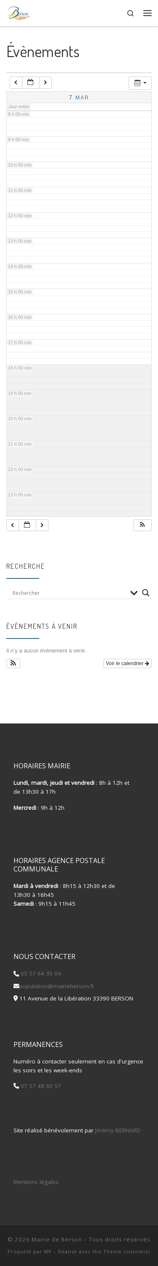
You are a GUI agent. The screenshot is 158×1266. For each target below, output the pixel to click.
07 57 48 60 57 (40, 1086)
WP (48, 1251)
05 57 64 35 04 (40, 973)
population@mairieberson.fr (56, 986)
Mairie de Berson (57, 1239)
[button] (142, 525)
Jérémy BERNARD (118, 1130)
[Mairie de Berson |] (18, 12)
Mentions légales (36, 1182)
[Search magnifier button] (146, 593)
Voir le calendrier (127, 663)
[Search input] (69, 593)
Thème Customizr (127, 1251)
